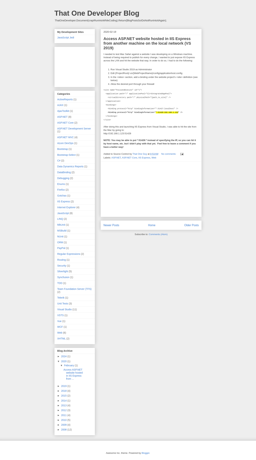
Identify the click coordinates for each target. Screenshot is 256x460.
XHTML (61, 338)
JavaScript (63, 213)
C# (58, 160)
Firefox (61, 189)
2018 (64, 390)
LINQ (60, 218)
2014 (64, 400)
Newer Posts (111, 225)
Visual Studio (64, 309)
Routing (61, 259)
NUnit (60, 236)
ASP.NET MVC (65, 137)
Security (61, 265)
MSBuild (61, 230)
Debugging (63, 178)
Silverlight (62, 271)
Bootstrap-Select (66, 154)
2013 (64, 405)
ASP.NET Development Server (74, 128)
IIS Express (144, 157)
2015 (64, 395)
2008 (64, 429)
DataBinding (64, 172)
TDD (59, 283)
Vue (59, 321)
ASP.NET (116, 157)
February (69, 365)
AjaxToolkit (63, 111)
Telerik (60, 297)
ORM (60, 242)
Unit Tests (62, 303)
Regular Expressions (68, 253)
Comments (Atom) (158, 234)
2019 (64, 386)
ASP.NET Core (129, 157)
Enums (61, 184)
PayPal (61, 248)
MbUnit (61, 224)
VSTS (60, 315)
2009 (64, 424)
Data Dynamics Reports (70, 166)
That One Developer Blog (96, 13)
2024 (64, 356)
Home (152, 225)
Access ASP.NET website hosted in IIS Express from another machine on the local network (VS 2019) (147, 43)
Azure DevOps (65, 143)
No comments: (169, 154)
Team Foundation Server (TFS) (74, 289)
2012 (64, 410)
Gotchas (61, 195)
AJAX (60, 105)
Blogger (145, 453)
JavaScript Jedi (65, 37)
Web (153, 157)
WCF (60, 326)
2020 (64, 361)
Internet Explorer (66, 207)
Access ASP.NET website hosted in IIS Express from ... (73, 374)
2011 (64, 415)
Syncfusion (63, 277)
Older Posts (191, 225)
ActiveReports (65, 99)
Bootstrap (62, 149)
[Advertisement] (151, 189)
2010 (64, 420)
